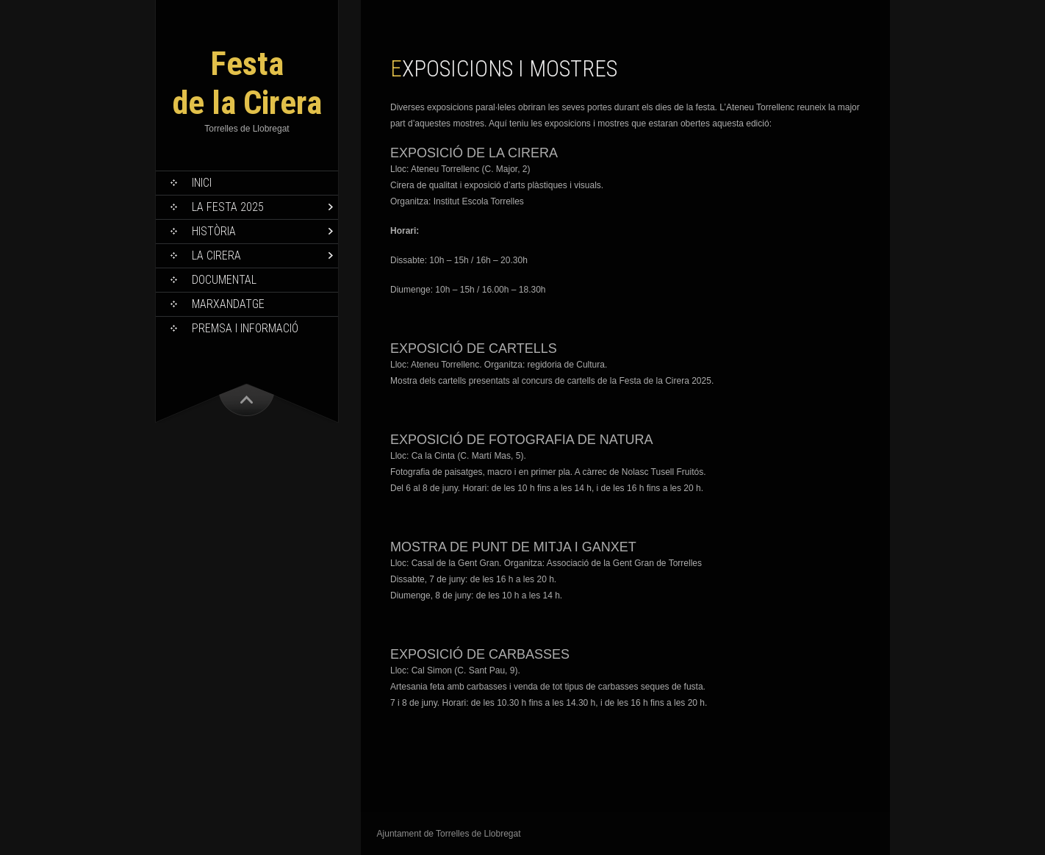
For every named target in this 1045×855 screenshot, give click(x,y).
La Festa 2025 (228, 207)
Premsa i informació (245, 328)
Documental (224, 280)
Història (214, 231)
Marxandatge (228, 304)
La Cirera (216, 255)
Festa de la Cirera (247, 83)
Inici (202, 183)
